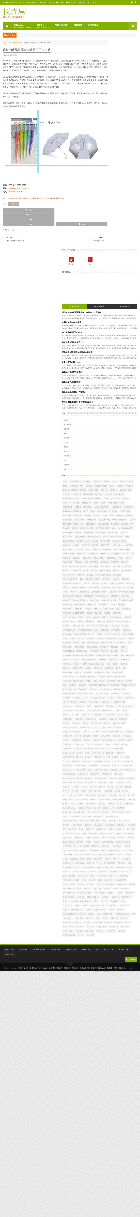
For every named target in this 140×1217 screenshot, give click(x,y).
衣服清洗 (118, 1050)
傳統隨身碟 (102, 749)
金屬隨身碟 (122, 673)
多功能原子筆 (102, 423)
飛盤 (99, 1148)
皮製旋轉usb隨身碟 (118, 995)
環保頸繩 (127, 987)
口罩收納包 (125, 584)
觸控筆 (108, 660)
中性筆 (100, 376)
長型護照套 (122, 1114)
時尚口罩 (101, 940)
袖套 (99, 1059)
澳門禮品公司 (86, 1195)
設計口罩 (111, 1067)
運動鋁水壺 (131, 1084)
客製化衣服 (112, 427)
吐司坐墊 (129, 809)
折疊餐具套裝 (119, 516)
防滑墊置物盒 (120, 1118)
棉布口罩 (120, 431)
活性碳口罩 (102, 465)
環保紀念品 (102, 440)
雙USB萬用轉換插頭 (127, 677)
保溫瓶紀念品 (102, 330)
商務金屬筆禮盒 (127, 592)
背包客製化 (122, 1038)
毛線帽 (123, 953)
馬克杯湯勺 (102, 1165)
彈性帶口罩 (113, 898)
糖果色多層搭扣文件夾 (121, 1021)
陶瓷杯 (100, 1122)
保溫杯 (112, 317)
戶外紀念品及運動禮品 (106, 347)
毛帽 (116, 953)
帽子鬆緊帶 (129, 609)
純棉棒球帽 (128, 410)
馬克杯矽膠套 (123, 1165)
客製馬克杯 (117, 872)
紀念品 (101, 213)
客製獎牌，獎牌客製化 (106, 864)
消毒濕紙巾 (124, 961)
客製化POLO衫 (115, 423)
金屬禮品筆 (112, 673)
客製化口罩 (122, 313)
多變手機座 (131, 826)
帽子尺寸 (128, 881)
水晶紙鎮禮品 (102, 961)
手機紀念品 (126, 618)
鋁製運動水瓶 (102, 1110)
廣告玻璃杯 (112, 614)
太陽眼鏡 (113, 830)
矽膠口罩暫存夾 (124, 533)
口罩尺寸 (125, 775)
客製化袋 (114, 381)
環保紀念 (128, 406)
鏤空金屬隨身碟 (103, 1114)
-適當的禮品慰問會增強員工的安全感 (18, 193)
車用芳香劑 (125, 1076)
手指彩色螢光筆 (103, 910)
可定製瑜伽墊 (102, 804)
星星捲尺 (125, 936)
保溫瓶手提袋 (102, 741)
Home (6, 42)
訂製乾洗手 (102, 1063)
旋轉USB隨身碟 (123, 457)
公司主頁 (21, 2)
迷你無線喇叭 (127, 393)
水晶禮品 (118, 639)
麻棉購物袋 (112, 554)
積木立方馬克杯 (125, 1012)
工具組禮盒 (114, 508)
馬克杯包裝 (132, 1148)
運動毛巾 (111, 482)
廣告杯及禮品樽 (125, 304)
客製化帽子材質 (103, 843)
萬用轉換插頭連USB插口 (106, 1042)
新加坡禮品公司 (55, 1195)
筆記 (111, 1016)
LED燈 (126, 690)
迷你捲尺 (101, 1084)
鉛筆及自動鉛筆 (127, 359)
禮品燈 (110, 1008)
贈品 (109, 283)
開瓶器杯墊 (102, 1118)
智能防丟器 (110, 940)
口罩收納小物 (113, 588)
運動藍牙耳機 (102, 317)
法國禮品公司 (9, 1200)
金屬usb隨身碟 (103, 486)
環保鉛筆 (118, 648)
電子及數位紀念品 (104, 681)
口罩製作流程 (111, 792)
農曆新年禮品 (111, 1080)
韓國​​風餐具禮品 (117, 1139)
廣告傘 (119, 317)
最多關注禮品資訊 (117, 96)
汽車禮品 (101, 643)
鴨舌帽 (100, 491)
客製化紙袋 (102, 402)
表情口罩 (125, 1055)
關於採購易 (93, 24)
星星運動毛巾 (126, 520)
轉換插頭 (113, 665)
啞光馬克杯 (109, 813)
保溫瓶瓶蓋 (102, 745)
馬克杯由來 (112, 1165)
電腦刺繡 (101, 1139)
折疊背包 (101, 457)
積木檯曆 (109, 537)
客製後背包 (102, 605)
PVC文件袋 (101, 559)
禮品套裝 (116, 393)
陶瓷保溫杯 (125, 550)
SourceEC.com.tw (15, 187)
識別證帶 (127, 1067)
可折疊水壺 (102, 592)
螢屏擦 (100, 1046)
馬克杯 (119, 342)
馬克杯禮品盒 (102, 1169)
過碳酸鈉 (111, 1088)
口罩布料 (101, 779)
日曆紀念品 (115, 520)
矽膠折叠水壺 (113, 1004)
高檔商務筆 (112, 1177)
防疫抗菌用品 (109, 414)
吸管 (118, 592)
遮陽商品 (120, 1088)
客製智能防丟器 (115, 860)
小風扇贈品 (119, 876)
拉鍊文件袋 (131, 622)
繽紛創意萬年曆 (103, 1033)
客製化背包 (114, 847)
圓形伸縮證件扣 (112, 821)
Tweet (11, 205)
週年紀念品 (102, 669)
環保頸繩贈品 (128, 529)
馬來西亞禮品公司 (71, 1195)
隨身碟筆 (113, 1127)
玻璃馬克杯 (128, 974)
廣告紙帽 (111, 402)
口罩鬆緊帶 (110, 800)
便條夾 (100, 732)
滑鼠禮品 (101, 368)
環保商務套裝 (128, 978)
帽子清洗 (101, 889)
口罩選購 (127, 796)
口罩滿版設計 (121, 783)
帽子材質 (127, 885)
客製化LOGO (114, 838)
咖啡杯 (100, 813)
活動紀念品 (110, 643)
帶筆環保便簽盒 (117, 609)
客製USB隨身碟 (116, 597)
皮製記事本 (102, 474)
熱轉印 (100, 970)
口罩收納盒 (131, 779)
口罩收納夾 (102, 588)
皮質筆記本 (112, 474)
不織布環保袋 (120, 325)
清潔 (131, 961)
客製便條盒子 (102, 838)
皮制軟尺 (132, 991)
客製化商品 (102, 279)
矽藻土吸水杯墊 (103, 652)
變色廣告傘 (128, 321)
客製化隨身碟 (126, 855)
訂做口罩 (128, 1059)
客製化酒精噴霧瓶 (117, 851)
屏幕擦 (127, 876)
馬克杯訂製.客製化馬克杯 (107, 1173)
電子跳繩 (127, 1135)
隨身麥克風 (102, 1131)
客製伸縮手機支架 (128, 834)
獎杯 (112, 974)
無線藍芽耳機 (108, 321)
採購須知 (78, 24)
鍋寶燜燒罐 (121, 1110)
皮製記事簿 (102, 533)
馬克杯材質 (102, 1156)
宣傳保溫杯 (127, 872)
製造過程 (101, 660)
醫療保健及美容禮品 (119, 1093)
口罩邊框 (101, 800)
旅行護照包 (127, 626)
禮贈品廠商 (129, 1008)
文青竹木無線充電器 (112, 927)
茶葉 (130, 1038)
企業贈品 (102, 222)
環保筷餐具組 (115, 359)
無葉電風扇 (102, 966)
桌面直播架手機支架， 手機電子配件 (111, 949)
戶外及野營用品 (103, 906)
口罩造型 (123, 588)
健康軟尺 (132, 745)
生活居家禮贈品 (103, 991)
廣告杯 (110, 453)
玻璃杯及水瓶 (120, 525)
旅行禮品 (132, 313)
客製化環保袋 (102, 847)
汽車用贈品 (109, 525)
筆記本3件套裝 (120, 1016)
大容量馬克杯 (102, 830)
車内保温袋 (126, 478)
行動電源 (101, 444)
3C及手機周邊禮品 (128, 283)
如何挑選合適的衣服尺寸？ (108, 135)
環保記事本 (118, 987)
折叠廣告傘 (124, 330)
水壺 (132, 635)
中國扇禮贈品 (109, 720)
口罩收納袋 (102, 783)
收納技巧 (116, 923)
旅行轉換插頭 (113, 406)
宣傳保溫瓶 (102, 876)
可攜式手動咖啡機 (104, 809)
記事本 (117, 478)
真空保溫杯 (128, 648)
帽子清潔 (109, 889)
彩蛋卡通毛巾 (114, 618)
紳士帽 (131, 1025)
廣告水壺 (128, 893)
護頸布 (100, 1071)
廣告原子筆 (102, 453)
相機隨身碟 (130, 999)
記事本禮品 (131, 542)
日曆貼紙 (114, 631)
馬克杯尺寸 (122, 1152)
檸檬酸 (100, 953)
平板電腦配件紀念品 (117, 512)
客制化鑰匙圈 (102, 503)
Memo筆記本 (102, 419)
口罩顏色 (132, 588)
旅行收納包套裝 (128, 932)
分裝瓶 (107, 762)
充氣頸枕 (111, 749)
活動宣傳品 (102, 304)
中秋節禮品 (121, 720)
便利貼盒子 (117, 397)
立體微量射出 (102, 1016)
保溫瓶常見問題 (128, 737)
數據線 (100, 927)
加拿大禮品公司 (108, 1195)
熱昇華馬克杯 (130, 966)
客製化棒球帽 (123, 444)
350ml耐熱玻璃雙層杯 (105, 325)
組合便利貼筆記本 (104, 542)
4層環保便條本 (117, 686)
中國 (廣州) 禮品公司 (39, 1195)
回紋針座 (125, 817)
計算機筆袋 (131, 660)
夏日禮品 (111, 826)
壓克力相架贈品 (125, 821)
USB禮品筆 (102, 698)
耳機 (134, 368)
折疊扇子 (111, 919)
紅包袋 (107, 1025)
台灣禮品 (111, 592)
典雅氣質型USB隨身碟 (117, 495)
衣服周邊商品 (121, 1046)
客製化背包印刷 (125, 847)
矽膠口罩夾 (102, 1004)
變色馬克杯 (109, 1071)
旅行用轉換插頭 (103, 520)
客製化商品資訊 (62, 24)
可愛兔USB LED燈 (116, 804)
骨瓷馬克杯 (102, 1177)
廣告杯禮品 (102, 614)
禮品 (64, 82)
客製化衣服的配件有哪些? (107, 165)
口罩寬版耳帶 (114, 775)
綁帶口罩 (120, 1029)
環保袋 (132, 330)
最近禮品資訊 (103, 96)
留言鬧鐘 (101, 410)
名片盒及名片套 (118, 809)
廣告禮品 (121, 614)
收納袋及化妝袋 (103, 389)
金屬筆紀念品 (114, 351)
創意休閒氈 (116, 762)
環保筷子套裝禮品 (128, 982)
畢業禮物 (123, 991)
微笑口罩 (121, 902)
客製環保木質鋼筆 (122, 864)
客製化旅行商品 (103, 381)
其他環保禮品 (102, 495)
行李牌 (122, 542)
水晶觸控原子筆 (129, 639)
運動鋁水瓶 (102, 1088)
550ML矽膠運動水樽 (105, 690)
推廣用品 (101, 626)
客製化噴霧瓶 (102, 601)
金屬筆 (100, 414)
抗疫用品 (115, 915)
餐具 (99, 372)
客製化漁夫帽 (129, 843)
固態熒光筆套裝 (103, 597)
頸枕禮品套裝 (125, 1144)
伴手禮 (101, 226)
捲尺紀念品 (107, 923)
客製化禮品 (102, 217)
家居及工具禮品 (124, 427)
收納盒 (112, 431)
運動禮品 (120, 482)
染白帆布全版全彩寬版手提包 (118, 635)
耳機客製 (118, 321)
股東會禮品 (102, 249)
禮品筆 (100, 287)
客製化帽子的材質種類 (106, 175)
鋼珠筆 (112, 1110)
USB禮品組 (112, 698)
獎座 (99, 648)
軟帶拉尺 (101, 1080)
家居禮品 (101, 508)
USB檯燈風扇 (117, 694)
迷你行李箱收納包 (111, 546)
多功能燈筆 (121, 826)
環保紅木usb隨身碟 (105, 987)
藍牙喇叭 (113, 313)
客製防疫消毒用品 (104, 872)
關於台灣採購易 (32, 2)
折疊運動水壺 (111, 457)
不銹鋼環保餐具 (126, 372)
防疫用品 (130, 1118)
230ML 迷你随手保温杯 (106, 355)
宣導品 (101, 235)
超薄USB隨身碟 (103, 1076)
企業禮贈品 (129, 724)
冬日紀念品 (102, 364)
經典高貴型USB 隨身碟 (126, 474)
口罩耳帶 (126, 787)
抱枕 (112, 622)
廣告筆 (126, 342)
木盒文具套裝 (113, 304)
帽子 (118, 364)
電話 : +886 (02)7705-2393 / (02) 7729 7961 (62, 2)
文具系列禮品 (120, 291)
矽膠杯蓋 (123, 1004)
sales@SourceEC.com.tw (87, 2)
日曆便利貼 (102, 936)
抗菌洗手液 (102, 919)
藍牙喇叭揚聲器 (108, 308)
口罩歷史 (111, 783)
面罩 (108, 1139)
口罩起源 (118, 796)
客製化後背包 (129, 503)
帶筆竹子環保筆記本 (128, 508)
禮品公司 (111, 342)
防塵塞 (110, 1118)
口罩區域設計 (114, 771)
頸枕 (116, 1144)
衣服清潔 (127, 1050)
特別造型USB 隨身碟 (115, 465)
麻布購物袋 (102, 554)
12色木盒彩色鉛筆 (124, 554)
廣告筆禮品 (102, 300)
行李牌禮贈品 (109, 1046)
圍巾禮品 (101, 821)
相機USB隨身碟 (118, 999)
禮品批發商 (102, 1008)
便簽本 (100, 580)
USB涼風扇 (128, 694)
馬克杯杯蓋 (122, 1156)
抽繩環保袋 (121, 622)
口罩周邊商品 (102, 775)
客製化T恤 (126, 423)
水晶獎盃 (109, 639)
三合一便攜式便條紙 (105, 571)
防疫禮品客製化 (127, 351)
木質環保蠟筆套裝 (116, 944)
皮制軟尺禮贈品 (103, 995)
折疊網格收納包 (103, 622)
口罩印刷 (125, 771)
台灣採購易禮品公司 (9, 2)
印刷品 (100, 584)
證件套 (119, 1067)
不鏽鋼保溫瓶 (113, 711)
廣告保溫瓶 (112, 893)
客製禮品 (101, 868)
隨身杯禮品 (128, 1122)
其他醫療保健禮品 (117, 754)
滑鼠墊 (131, 643)
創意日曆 (131, 495)
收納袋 (128, 385)
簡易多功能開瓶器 (104, 1021)
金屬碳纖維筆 (102, 1101)
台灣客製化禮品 (16, 42)
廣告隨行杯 (124, 338)
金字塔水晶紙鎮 (103, 1097)
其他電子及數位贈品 (105, 758)
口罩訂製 (101, 796)
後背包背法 (102, 902)
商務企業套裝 (102, 313)
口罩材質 (127, 397)
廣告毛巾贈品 (102, 431)
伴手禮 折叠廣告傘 (104, 728)
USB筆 (120, 698)
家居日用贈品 (103, 262)
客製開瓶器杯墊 (103, 609)
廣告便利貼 (122, 448)
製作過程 (106, 1059)
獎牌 (109, 436)
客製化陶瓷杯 (114, 855)
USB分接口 (128, 563)
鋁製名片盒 (127, 1105)
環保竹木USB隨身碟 (113, 529)
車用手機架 (115, 1076)
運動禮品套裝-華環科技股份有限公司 (112, 145)
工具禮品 (101, 881)
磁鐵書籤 (101, 537)
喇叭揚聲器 (127, 355)
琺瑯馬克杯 (117, 978)
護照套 (100, 546)
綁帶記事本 (129, 1029)
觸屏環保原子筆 (117, 1059)
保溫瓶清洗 (114, 741)
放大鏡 (124, 923)
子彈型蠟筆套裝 (103, 834)
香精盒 (123, 1148)
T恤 (106, 491)
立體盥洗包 (128, 537)
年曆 (125, 889)
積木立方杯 (121, 440)
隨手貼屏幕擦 (109, 1122)
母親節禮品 (109, 953)
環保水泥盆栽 (114, 982)
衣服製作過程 (114, 1055)
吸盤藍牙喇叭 (102, 338)
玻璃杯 (110, 470)
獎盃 (126, 465)
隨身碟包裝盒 (102, 1127)
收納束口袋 (102, 406)
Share (29, 205)
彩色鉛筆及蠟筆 (129, 453)
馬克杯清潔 (112, 1161)
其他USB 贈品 (114, 419)
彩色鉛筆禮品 (102, 618)
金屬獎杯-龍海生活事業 (106, 115)
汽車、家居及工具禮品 (125, 461)
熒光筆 (110, 966)
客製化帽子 (114, 338)
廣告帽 (100, 359)
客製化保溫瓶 (121, 376)
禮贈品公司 (119, 1008)
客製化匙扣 (125, 838)
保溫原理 (108, 732)
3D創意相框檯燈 (103, 686)
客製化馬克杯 (113, 300)
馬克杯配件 (122, 1173)
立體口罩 (118, 537)
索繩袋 (124, 1025)
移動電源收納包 (112, 1012)
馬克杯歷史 (102, 1161)
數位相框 (132, 923)
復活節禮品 (112, 902)
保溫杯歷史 (117, 732)
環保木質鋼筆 (108, 648)
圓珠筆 (132, 499)
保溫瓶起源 (112, 745)
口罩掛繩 (109, 779)
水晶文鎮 (114, 957)
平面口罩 (118, 889)
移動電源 (101, 1012)
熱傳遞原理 (119, 966)
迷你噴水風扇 (123, 1080)
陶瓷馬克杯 (114, 677)
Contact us (131, 1205)
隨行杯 (119, 1122)
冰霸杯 (100, 762)
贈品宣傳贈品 (102, 665)
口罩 (99, 321)
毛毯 (121, 406)
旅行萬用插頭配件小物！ (107, 125)
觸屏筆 (110, 478)
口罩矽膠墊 (102, 787)
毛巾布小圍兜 (130, 431)
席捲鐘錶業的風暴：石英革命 (109, 185)
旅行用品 (123, 300)
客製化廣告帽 (114, 601)
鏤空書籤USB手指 (104, 550)
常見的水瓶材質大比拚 (106, 155)
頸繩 (133, 1144)
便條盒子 (126, 576)
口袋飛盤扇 (121, 800)
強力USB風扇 (102, 898)
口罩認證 (109, 796)
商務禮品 (109, 291)
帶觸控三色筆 (102, 512)
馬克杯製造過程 (125, 1169)
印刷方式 (121, 766)
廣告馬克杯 (131, 614)
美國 (97, 1195)
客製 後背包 (115, 834)
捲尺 (99, 923)
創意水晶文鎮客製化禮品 (106, 766)
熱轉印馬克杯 (109, 970)
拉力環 (119, 919)
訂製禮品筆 (102, 1067)
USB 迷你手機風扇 (104, 694)
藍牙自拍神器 (102, 351)
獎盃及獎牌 (102, 470)
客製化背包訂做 (103, 851)
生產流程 (114, 991)
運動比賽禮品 (111, 444)
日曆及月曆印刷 (113, 936)
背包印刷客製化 (110, 1038)
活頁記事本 (102, 436)
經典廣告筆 (117, 656)
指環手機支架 (128, 919)
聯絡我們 (43, 2)
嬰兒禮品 (121, 830)
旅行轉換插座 (121, 347)
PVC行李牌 (111, 559)
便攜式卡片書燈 (115, 576)
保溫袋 (114, 580)
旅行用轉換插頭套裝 (113, 626)
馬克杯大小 (102, 1152)
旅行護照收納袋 (103, 631)
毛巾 (106, 359)
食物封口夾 (107, 1148)
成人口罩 (130, 902)
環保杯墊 (101, 529)
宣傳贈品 (108, 287)
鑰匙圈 (113, 1114)
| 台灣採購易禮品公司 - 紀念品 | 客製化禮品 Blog (46, 193)
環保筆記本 (117, 436)
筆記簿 (129, 440)
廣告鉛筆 (125, 364)
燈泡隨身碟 (121, 970)
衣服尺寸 (132, 1046)
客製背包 (121, 605)
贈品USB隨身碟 (120, 1071)
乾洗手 (129, 720)
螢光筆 (115, 542)
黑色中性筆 (110, 1182)
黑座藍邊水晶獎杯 (124, 1177)
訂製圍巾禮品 (121, 1063)
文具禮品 (127, 287)
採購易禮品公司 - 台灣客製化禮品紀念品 (122, 1215)
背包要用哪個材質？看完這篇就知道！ (112, 195)
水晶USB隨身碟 (103, 957)
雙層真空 (125, 1131)
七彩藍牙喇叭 (121, 334)
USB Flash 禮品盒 (104, 563)
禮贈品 (101, 240)
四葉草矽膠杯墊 (121, 499)
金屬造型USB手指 (104, 1105)
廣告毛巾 (118, 453)
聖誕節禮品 (127, 656)
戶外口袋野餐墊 (117, 906)
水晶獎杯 (101, 639)
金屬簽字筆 (127, 1101)
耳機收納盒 (102, 478)
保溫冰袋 (121, 491)
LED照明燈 (118, 690)
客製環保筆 (112, 605)
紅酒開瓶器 (116, 1025)
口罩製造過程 (123, 792)
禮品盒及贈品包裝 (104, 656)
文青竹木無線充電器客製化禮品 (109, 932)
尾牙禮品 (102, 231)
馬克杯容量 (112, 1152)
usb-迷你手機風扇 (124, 707)
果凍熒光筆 (102, 635)
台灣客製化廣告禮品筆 (106, 499)
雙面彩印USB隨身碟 (115, 1135)
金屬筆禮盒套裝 (115, 1101)
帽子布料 (101, 885)
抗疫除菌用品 (125, 915)
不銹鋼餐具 (102, 711)
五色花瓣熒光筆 (103, 724)
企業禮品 (116, 283)
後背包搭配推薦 (125, 898)
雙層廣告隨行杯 (113, 1131)
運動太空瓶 (102, 482)
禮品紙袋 (111, 440)
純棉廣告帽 (117, 410)
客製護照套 (119, 868)
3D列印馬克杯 (128, 681)
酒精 (127, 669)
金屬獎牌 (123, 1097)
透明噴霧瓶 (110, 1084)
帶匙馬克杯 (110, 881)
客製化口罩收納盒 (116, 503)
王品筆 (118, 974)
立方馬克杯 (126, 368)
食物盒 (115, 1148)
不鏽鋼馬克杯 (129, 715)
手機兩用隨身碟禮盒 (118, 910)
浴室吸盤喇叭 (121, 643)
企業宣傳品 (130, 571)
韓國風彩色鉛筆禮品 (105, 1144)
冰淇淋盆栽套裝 (120, 758)
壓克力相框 (102, 826)
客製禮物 (109, 868)
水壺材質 (131, 953)
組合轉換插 (102, 1029)
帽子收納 (109, 885)
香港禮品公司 (23, 1195)
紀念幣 (100, 1025)
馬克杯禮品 (117, 681)
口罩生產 (132, 783)
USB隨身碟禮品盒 (104, 567)
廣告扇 (120, 893)
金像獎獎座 (102, 673)
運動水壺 (111, 669)
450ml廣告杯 (109, 334)
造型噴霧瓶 (121, 1084)
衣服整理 (109, 1050)
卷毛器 (107, 584)
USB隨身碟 (117, 287)
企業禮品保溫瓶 (117, 724)
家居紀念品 (112, 448)
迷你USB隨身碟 (123, 665)
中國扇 (100, 720)
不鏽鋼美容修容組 (104, 715)
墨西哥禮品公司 (123, 1195)
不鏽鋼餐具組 (118, 715)
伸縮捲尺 (128, 728)
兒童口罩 (120, 749)
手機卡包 (131, 910)
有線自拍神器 (121, 940)
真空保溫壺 (112, 533)
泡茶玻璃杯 (102, 342)
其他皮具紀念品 (103, 754)
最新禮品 (130, 291)
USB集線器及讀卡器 (120, 567)
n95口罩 (112, 491)
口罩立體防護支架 (114, 787)
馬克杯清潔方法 (124, 1161)
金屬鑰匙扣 (117, 1105)
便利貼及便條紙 (129, 317)
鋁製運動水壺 (102, 677)
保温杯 (107, 580)
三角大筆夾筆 (119, 571)
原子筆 (118, 355)
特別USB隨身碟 (103, 974)
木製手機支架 (102, 944)
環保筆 (108, 393)
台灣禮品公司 (9, 1195)
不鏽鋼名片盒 (125, 711)
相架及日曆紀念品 (104, 999)
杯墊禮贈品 (124, 631)
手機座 (100, 915)
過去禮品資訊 (130, 96)
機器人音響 (130, 949)
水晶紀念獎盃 (124, 957)
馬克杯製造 (114, 1169)
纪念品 (100, 1038)
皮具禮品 (128, 470)
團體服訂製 (125, 419)
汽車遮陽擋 (114, 961)
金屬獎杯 (114, 1097)
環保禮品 (102, 244)
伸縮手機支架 (118, 728)
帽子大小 (120, 881)
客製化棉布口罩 (117, 843)
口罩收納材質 (120, 779)
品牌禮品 (102, 258)
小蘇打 (110, 876)
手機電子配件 (121, 402)
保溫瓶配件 (122, 745)
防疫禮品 (116, 550)
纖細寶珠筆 (115, 1033)
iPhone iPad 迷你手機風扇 (107, 707)
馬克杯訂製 (115, 486)
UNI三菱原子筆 (122, 559)
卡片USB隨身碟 (128, 580)
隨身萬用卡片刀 (124, 1127)
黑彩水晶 (101, 1182)
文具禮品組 (102, 296)
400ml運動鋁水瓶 (123, 414)
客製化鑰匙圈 (102, 855)
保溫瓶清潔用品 (125, 741)
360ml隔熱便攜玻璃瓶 (111, 372)
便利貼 (108, 397)
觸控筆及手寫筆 (119, 660)
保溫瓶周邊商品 (115, 737)
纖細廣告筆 (126, 1033)
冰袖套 (130, 758)
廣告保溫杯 (102, 893)
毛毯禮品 (111, 461)
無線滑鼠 (116, 368)
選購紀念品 (22, 25)
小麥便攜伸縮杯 (103, 385)
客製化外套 (102, 427)
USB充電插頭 (117, 563)
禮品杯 (100, 334)
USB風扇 (119, 703)
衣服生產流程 (102, 1055)
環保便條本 (131, 525)
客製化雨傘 (114, 330)
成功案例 (43, 25)
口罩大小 (115, 584)
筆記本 (108, 410)
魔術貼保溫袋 (126, 486)
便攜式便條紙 (102, 576)
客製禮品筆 (102, 448)
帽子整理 (118, 885)
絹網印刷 (111, 1029)
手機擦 (107, 915)
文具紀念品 (102, 283)
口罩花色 (101, 792)
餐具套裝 (101, 397)
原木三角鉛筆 (102, 771)
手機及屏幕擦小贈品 (105, 516)
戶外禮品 (128, 906)
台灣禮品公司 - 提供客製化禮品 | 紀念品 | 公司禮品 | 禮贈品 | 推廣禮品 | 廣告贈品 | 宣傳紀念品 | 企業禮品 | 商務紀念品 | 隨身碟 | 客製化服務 (70, 1212)
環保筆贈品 (128, 436)
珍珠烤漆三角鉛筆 (104, 978)
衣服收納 (101, 1050)
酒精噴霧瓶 (129, 1088)
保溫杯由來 (128, 732)
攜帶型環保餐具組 (117, 385)
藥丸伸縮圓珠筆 (123, 1042)
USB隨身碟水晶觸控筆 (106, 703)
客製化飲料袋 (102, 860)
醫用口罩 (128, 482)
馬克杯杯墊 (112, 1156)
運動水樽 (120, 669)
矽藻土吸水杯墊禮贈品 (119, 652)
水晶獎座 (101, 393)
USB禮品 (120, 308)
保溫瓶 (127, 308)
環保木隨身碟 (102, 982)
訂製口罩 (111, 1063)
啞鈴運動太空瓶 (120, 813)
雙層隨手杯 (102, 1135)
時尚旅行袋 (102, 461)
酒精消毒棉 (102, 1093)
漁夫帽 (108, 368)
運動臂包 (123, 546)
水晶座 (100, 525)
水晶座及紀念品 (124, 389)
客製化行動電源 (127, 601)
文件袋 (113, 389)
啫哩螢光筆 (102, 817)
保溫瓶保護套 (102, 737)
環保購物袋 (119, 470)
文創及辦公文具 (113, 296)
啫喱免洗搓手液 (113, 817)
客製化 (126, 597)
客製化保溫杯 (109, 376)
